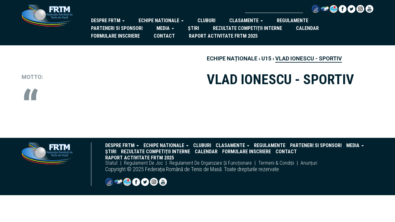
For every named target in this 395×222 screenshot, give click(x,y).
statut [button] (111, 163)
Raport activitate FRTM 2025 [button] (223, 36)
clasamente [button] (246, 20)
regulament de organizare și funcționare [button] (210, 163)
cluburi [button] (206, 20)
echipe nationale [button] (161, 20)
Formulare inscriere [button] (115, 36)
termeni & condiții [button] (276, 163)
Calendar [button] (307, 28)
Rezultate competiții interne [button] (247, 28)
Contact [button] (164, 36)
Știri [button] (193, 28)
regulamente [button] (292, 20)
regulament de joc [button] (143, 163)
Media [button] (165, 28)
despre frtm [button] (108, 20)
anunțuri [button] (309, 163)
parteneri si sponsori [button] (117, 28)
